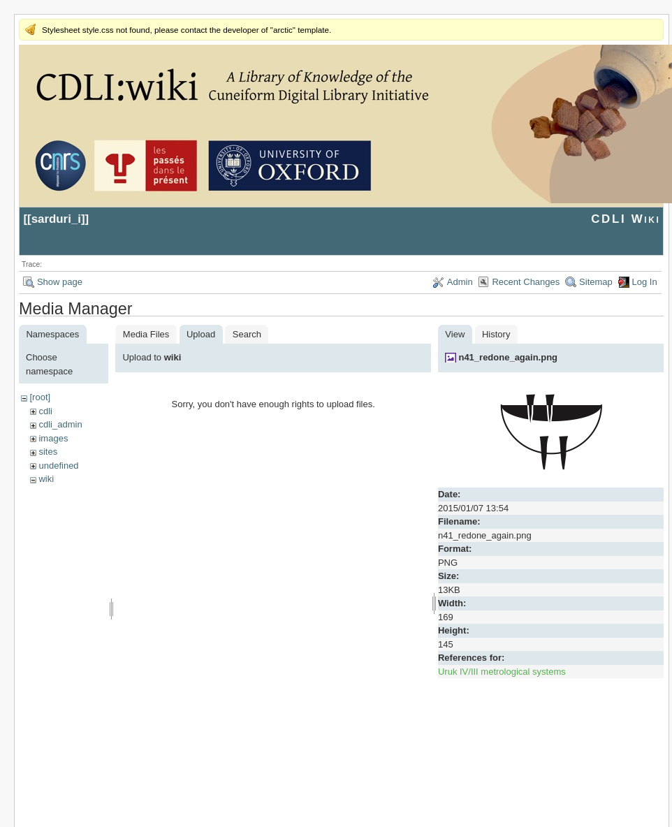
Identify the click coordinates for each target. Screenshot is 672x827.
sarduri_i (56, 219)
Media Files (146, 334)
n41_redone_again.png (507, 357)
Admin (460, 282)
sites (47, 451)
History (496, 334)
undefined (58, 465)
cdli (45, 411)
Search (247, 334)
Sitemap (596, 282)
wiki (46, 479)
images (53, 438)
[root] (39, 397)
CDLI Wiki (625, 219)
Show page (59, 282)
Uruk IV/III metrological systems (502, 671)
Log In (644, 282)
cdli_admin (60, 424)
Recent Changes (526, 282)
